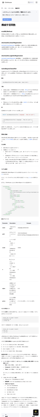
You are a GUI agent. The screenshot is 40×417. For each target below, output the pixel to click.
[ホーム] (2, 8)
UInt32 (25, 102)
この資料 (30, 139)
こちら (29, 177)
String (26, 89)
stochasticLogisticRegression (8, 58)
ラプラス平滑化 (9, 139)
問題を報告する (7, 19)
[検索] (30, 2)
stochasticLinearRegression (8, 45)
